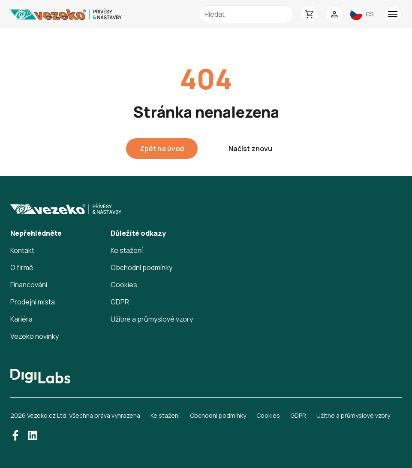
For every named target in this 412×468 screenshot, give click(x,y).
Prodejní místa (32, 302)
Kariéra (21, 319)
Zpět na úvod (162, 148)
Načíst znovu (250, 148)
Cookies (124, 284)
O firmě (21, 267)
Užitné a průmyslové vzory (152, 319)
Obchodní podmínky (141, 267)
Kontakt (22, 250)
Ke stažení (127, 250)
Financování (28, 284)
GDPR (120, 302)
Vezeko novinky (34, 336)
